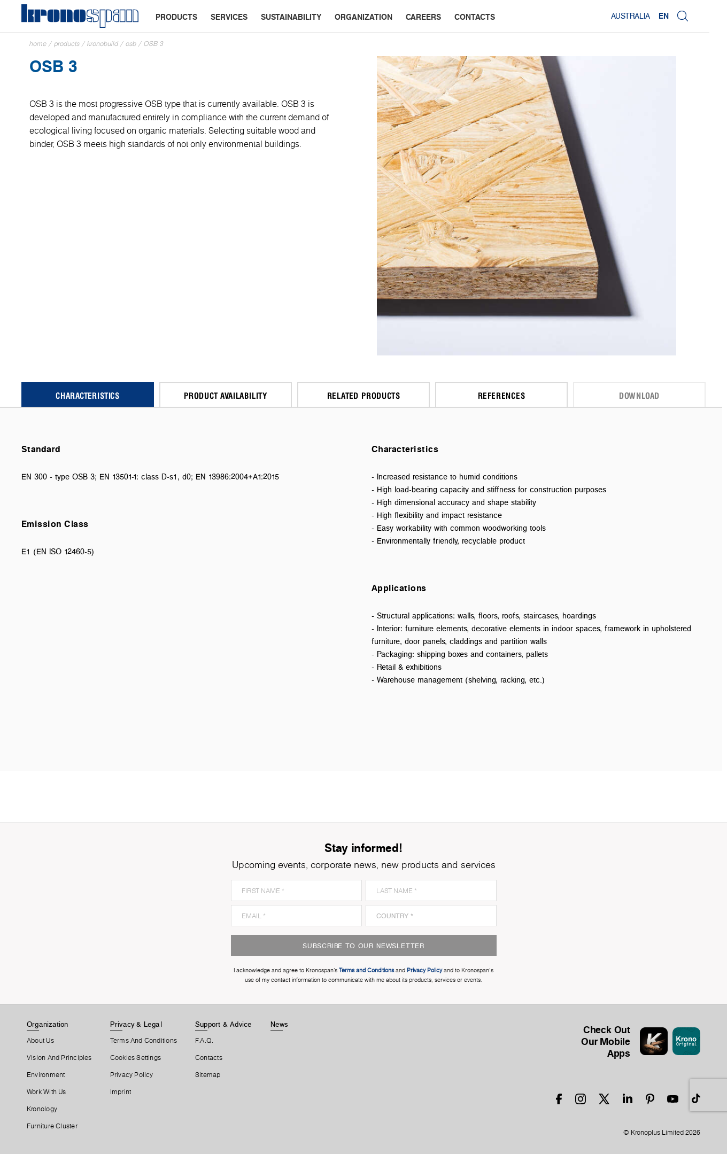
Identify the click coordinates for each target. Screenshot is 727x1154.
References (501, 395)
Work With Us (46, 1092)
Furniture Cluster (52, 1126)
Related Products (363, 395)
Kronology (42, 1109)
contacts (474, 16)
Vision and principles (59, 1058)
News (279, 1024)
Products (67, 43)
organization (363, 16)
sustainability (291, 16)
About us (40, 1040)
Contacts (208, 1058)
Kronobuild (102, 43)
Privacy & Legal (136, 1024)
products (176, 16)
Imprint (121, 1092)
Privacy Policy (131, 1075)
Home (38, 43)
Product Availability (225, 395)
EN (681, 16)
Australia (648, 16)
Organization (47, 1024)
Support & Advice (223, 1024)
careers (423, 16)
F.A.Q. (204, 1040)
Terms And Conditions (143, 1040)
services (229, 16)
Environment (46, 1075)
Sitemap (208, 1075)
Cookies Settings (135, 1058)
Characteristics (88, 395)
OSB (131, 43)
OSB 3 (154, 43)
